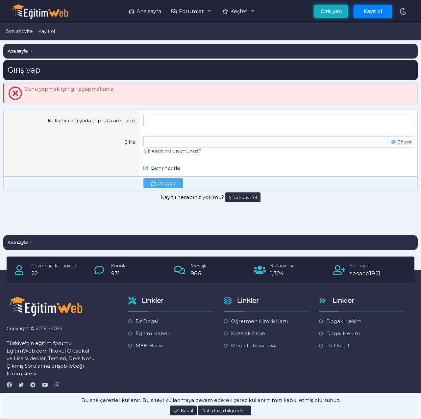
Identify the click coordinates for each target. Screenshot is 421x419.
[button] (211, 11)
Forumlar (191, 11)
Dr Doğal (147, 321)
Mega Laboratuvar (254, 345)
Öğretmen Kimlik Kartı (259, 321)
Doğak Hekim (343, 321)
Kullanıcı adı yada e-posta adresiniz (92, 120)
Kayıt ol (46, 31)
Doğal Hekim (343, 333)
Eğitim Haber (152, 333)
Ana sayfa (148, 11)
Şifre (130, 142)
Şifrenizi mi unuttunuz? (172, 151)
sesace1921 (365, 273)
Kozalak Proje (248, 333)
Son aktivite (19, 31)
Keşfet (238, 11)
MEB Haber (150, 345)
